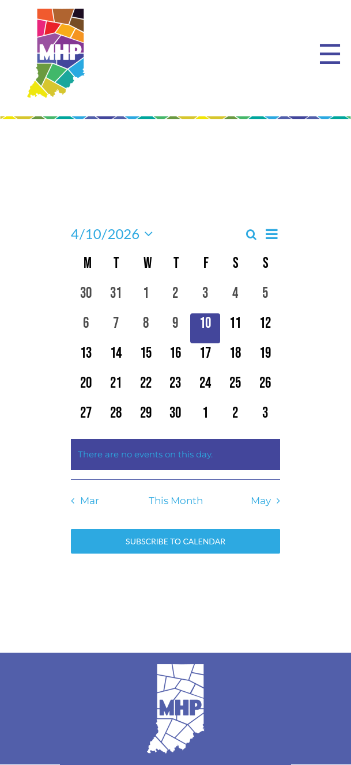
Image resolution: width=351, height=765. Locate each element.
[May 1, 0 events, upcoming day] (205, 418)
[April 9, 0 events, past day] (176, 328)
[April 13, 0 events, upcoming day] (86, 358)
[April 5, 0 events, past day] (265, 298)
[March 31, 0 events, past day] (116, 298)
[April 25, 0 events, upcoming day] (235, 388)
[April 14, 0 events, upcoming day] (116, 358)
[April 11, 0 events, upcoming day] (235, 328)
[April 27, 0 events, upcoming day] (86, 418)
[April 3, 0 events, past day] (205, 298)
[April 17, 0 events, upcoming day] (205, 358)
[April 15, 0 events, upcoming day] (146, 358)
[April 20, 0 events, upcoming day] (86, 388)
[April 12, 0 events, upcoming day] (265, 328)
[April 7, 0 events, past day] (116, 328)
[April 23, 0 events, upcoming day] (176, 388)
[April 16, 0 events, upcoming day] (176, 358)
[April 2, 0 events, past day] (176, 298)
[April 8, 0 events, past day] (146, 328)
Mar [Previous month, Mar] (89, 500)
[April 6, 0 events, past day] (86, 328)
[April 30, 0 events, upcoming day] (176, 418)
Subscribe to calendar (175, 541)
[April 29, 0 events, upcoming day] (146, 418)
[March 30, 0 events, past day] (86, 298)
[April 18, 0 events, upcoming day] (235, 358)
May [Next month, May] (261, 500)
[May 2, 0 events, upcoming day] (235, 418)
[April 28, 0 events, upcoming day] (116, 418)
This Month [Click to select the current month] (176, 500)
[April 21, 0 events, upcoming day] (116, 388)
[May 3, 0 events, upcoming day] (265, 418)
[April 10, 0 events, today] (205, 328)
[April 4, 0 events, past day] (235, 298)
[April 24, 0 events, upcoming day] (205, 388)
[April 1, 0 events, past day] (146, 298)
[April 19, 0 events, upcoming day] (265, 358)
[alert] (175, 454)
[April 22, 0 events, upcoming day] (146, 388)
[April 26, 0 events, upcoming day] (265, 388)
